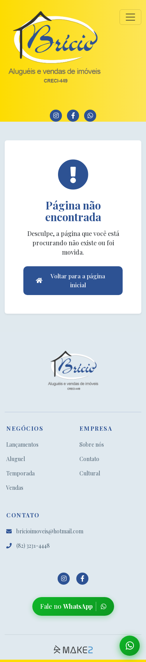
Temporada (20, 473)
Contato (89, 459)
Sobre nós (91, 444)
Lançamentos (22, 444)
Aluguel (15, 459)
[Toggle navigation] (130, 17)
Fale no (73, 606)
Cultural (89, 473)
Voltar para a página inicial (70, 280)
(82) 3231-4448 (28, 545)
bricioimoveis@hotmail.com (44, 531)
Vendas (14, 487)
